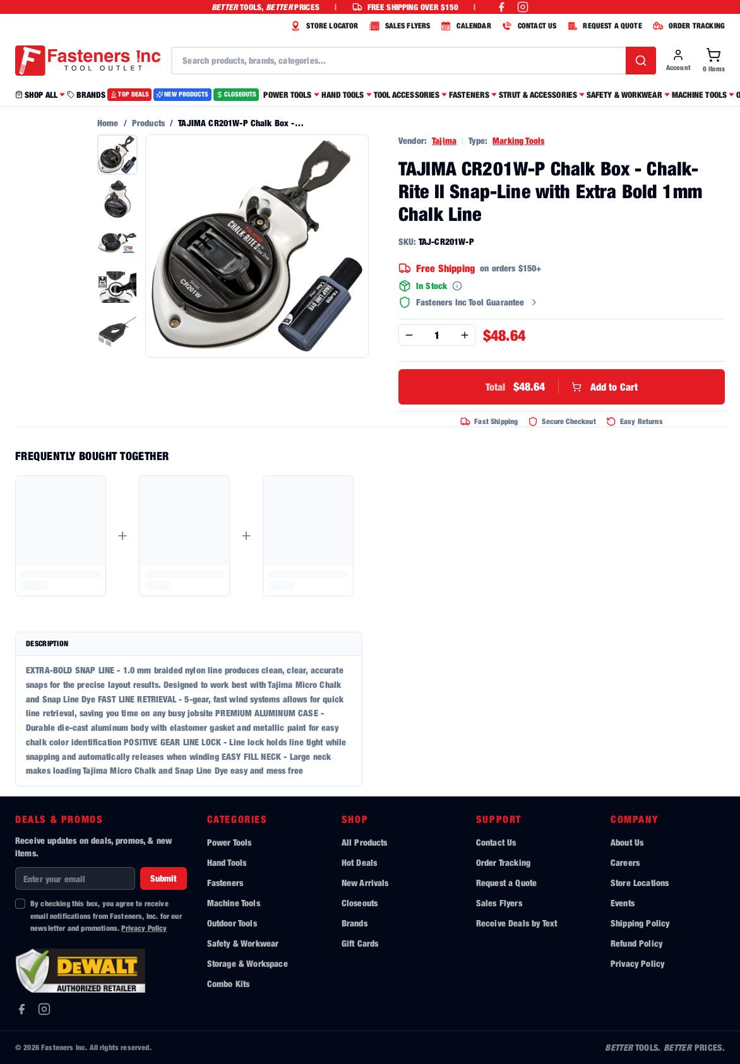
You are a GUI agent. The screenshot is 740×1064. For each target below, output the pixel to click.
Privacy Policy (144, 928)
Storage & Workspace (247, 963)
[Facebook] (21, 1009)
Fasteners (225, 882)
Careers (625, 862)
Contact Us (496, 842)
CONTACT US (528, 26)
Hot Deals (359, 862)
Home (108, 122)
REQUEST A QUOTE (603, 26)
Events (623, 902)
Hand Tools (227, 862)
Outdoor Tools (232, 923)
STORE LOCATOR (322, 26)
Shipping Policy (640, 923)
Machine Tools (233, 902)
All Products (365, 842)
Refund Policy (636, 943)
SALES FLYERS (398, 26)
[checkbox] (20, 904)
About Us (627, 842)
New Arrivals (365, 882)
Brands (354, 923)
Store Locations (640, 882)
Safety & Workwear (243, 943)
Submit (163, 878)
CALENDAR (464, 26)
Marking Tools (518, 140)
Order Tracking (503, 862)
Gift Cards (360, 943)
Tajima (444, 140)
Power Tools (229, 842)
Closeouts (360, 902)
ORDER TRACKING (687, 26)
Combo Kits (228, 983)
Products (148, 122)
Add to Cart (562, 387)
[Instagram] (44, 1009)
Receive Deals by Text (516, 923)
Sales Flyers (499, 902)
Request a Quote (506, 882)
